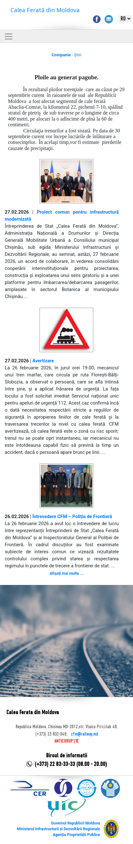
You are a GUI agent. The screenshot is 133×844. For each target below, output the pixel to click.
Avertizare (43, 361)
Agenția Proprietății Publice (76, 834)
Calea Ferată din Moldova (45, 10)
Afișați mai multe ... (66, 573)
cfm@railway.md (84, 734)
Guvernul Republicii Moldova (75, 823)
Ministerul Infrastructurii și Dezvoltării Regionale (58, 829)
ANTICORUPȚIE (66, 741)
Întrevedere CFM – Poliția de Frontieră (72, 516)
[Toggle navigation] (8, 36)
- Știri (66, 54)
